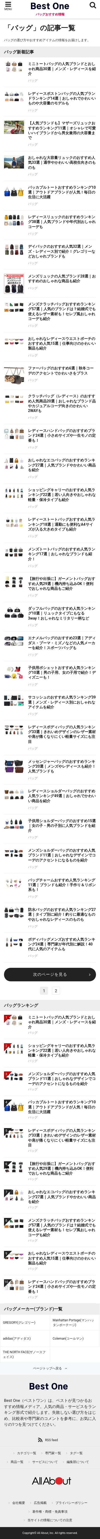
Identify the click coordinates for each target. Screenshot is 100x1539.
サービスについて (45, 1462)
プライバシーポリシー (71, 1503)
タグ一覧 (76, 1453)
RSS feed (51, 1440)
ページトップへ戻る (47, 1368)
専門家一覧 (53, 1453)
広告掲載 (40, 1503)
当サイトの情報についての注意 (49, 1520)
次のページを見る (50, 974)
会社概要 (18, 1503)
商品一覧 (17, 1462)
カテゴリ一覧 (26, 1453)
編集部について (78, 1462)
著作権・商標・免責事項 (49, 1511)
